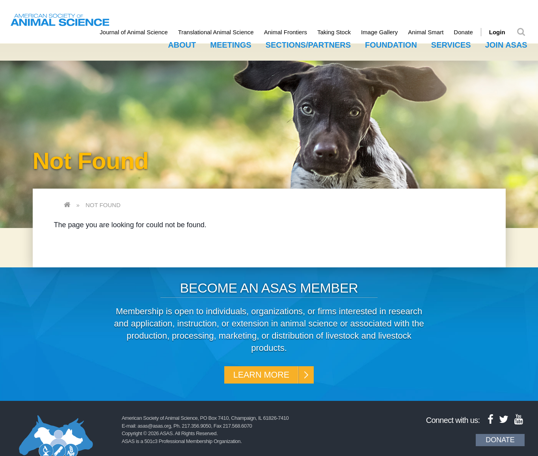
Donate (468, 32)
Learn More (260, 374)
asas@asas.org (154, 427)
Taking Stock (339, 32)
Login (502, 32)
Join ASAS (506, 44)
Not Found (103, 203)
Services (451, 44)
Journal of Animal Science (139, 32)
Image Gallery (384, 32)
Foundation (391, 44)
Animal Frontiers (290, 32)
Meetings (230, 44)
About (182, 44)
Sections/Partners (308, 44)
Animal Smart (431, 32)
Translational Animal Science (221, 32)
